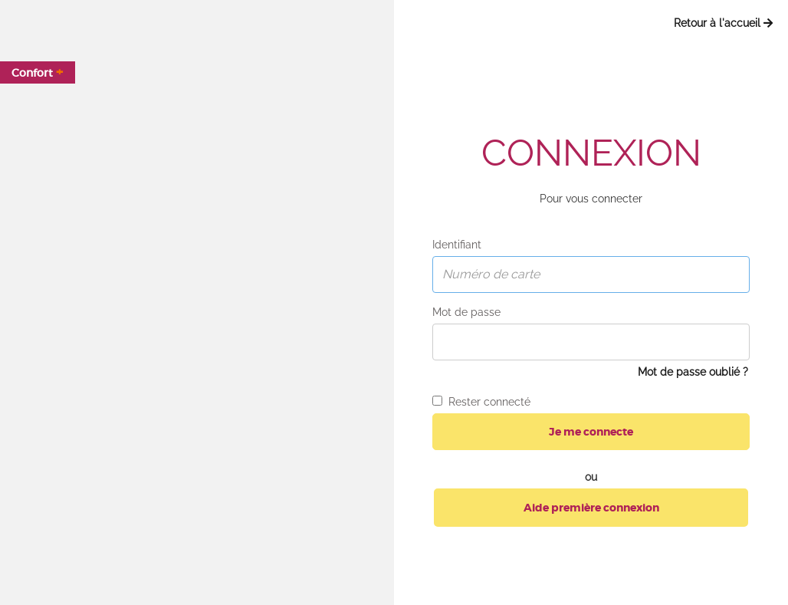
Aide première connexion (591, 508)
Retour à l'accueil (723, 23)
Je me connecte (591, 432)
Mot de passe (466, 312)
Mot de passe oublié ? (693, 372)
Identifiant (456, 244)
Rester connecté (481, 402)
